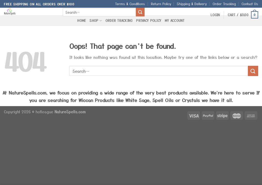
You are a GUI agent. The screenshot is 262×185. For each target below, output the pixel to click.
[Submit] (140, 12)
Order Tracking (224, 3)
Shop (96, 20)
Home (81, 20)
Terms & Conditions (130, 3)
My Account (175, 20)
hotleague (45, 111)
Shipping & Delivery (192, 3)
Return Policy (161, 3)
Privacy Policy (148, 20)
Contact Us (250, 3)
